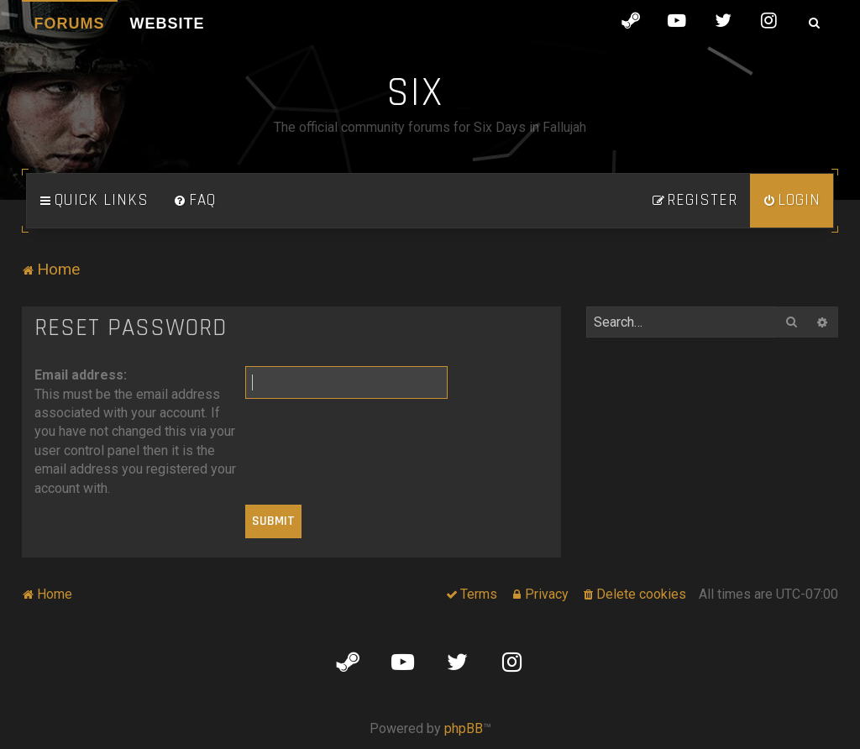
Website (167, 23)
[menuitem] (194, 201)
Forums (69, 23)
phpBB (463, 728)
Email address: (80, 375)
